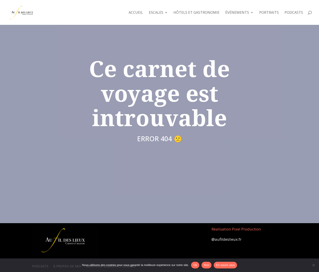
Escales (156, 13)
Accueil (136, 13)
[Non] (313, 265)
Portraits (269, 13)
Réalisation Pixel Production (236, 229)
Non (206, 265)
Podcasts (294, 13)
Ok (195, 265)
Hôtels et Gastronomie (196, 13)
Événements (237, 13)
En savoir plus (225, 265)
